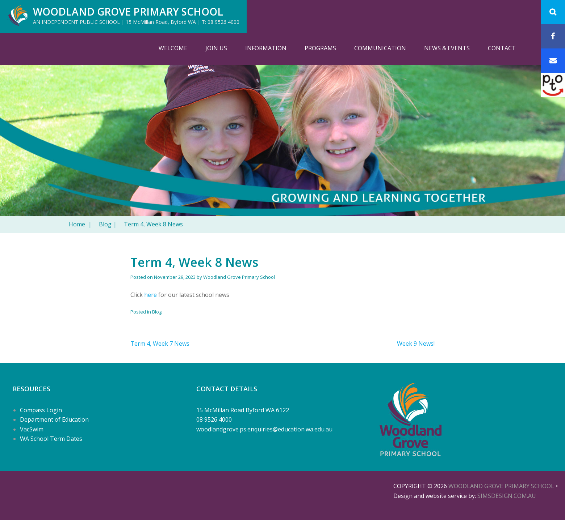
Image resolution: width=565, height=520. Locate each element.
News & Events (447, 48)
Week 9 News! (416, 344)
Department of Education (54, 419)
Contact (502, 48)
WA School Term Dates (51, 439)
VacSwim (31, 429)
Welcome (173, 48)
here (150, 295)
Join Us (216, 48)
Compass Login (41, 410)
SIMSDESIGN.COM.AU (506, 496)
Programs (320, 48)
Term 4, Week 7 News (159, 344)
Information (265, 48)
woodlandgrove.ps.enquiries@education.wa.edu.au (264, 429)
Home (80, 224)
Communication (380, 48)
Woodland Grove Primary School (128, 11)
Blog (108, 224)
